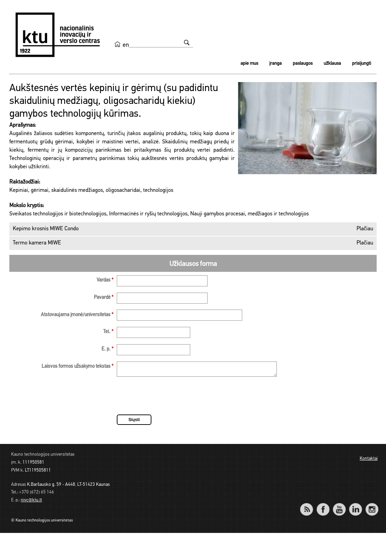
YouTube (339, 507)
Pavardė (103, 297)
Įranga (275, 63)
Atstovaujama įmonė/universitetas (77, 315)
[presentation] (169, 398)
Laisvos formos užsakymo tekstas (77, 366)
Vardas (105, 280)
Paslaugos (303, 63)
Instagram (371, 507)
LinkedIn (355, 507)
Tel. (108, 332)
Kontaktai (369, 460)
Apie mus (249, 63)
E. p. (107, 349)
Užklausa (332, 63)
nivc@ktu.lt (31, 502)
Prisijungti (361, 63)
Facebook (323, 507)
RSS (309, 507)
